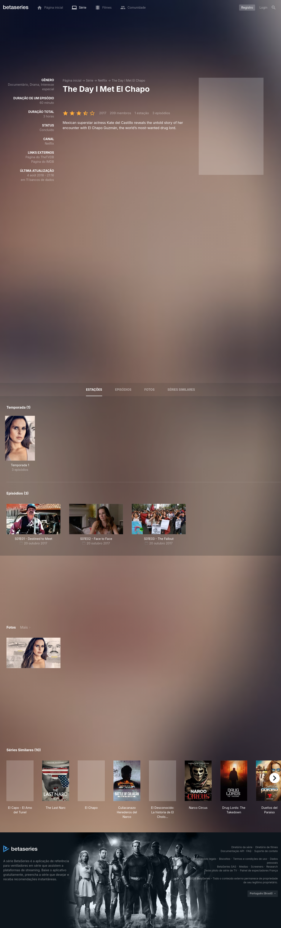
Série (89, 80)
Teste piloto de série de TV (220, 870)
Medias (243, 866)
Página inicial (72, 80)
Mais (24, 627)
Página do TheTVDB (39, 157)
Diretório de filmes (266, 847)
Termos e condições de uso (250, 858)
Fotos (149, 389)
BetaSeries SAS (226, 866)
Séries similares (181, 389)
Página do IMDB (42, 161)
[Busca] (274, 7)
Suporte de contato (266, 851)
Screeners (257, 866)
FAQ (248, 851)
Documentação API (232, 851)
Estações (94, 389)
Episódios (123, 389)
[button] (33, 653)
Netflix (102, 80)
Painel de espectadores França (259, 870)
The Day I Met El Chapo (128, 80)
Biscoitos (224, 858)
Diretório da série (241, 847)
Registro (247, 7)
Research (272, 866)
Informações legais (204, 858)
